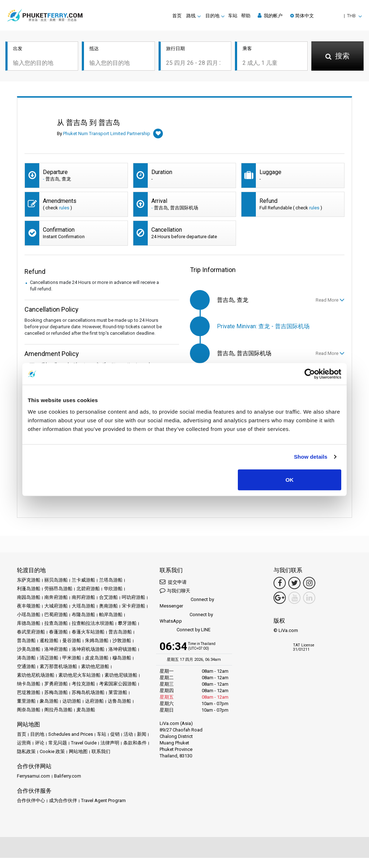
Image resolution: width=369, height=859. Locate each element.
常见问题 (57, 744)
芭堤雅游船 (28, 693)
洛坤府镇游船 (122, 650)
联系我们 (101, 752)
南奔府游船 (56, 598)
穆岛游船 (121, 659)
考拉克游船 (83, 684)
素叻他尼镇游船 (121, 676)
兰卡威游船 (83, 581)
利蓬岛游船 (28, 589)
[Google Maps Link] (280, 599)
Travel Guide (84, 744)
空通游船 (26, 667)
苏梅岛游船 (56, 693)
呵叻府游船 (133, 598)
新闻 (141, 735)
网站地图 (78, 752)
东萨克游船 (28, 581)
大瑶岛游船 (83, 607)
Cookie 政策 (52, 752)
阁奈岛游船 (28, 710)
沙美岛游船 (28, 650)
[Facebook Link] (280, 584)
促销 (115, 735)
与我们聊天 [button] (175, 591)
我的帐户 (270, 15)
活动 (128, 735)
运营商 (24, 744)
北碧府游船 (88, 589)
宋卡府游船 (133, 607)
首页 (177, 15)
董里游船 (26, 702)
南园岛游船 (28, 598)
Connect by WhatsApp (186, 619)
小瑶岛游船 (28, 615)
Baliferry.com (67, 777)
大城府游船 (56, 607)
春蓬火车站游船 (88, 633)
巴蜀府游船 (56, 615)
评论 (39, 744)
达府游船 (94, 702)
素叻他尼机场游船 (35, 676)
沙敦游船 (121, 641)
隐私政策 (26, 752)
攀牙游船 (127, 624)
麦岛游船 (85, 710)
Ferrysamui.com (33, 777)
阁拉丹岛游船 (58, 710)
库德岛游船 (28, 624)
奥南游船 (108, 607)
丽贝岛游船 (56, 581)
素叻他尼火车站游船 (79, 676)
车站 (232, 15)
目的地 (37, 735)
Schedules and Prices (70, 735)
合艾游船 (108, 598)
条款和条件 (135, 744)
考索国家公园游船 (118, 684)
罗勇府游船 (56, 684)
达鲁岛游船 (119, 702)
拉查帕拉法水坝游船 (93, 624)
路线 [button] (191, 15)
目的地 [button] (212, 15)
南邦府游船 (83, 598)
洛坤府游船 (56, 650)
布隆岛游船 (83, 615)
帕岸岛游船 (111, 615)
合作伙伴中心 (31, 801)
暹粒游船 (49, 641)
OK (289, 479)
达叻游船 (71, 702)
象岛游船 (49, 702)
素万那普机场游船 (58, 667)
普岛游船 (26, 641)
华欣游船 (113, 589)
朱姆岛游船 (96, 641)
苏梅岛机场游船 (88, 693)
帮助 (245, 15)
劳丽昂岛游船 (58, 589)
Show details (311, 457)
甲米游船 (71, 659)
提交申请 (173, 583)
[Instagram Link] (309, 584)
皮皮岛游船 (96, 659)
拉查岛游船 (56, 624)
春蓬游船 (58, 633)
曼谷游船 (71, 641)
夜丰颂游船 (28, 607)
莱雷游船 (117, 693)
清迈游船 (49, 659)
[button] (326, 15)
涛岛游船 (26, 659)
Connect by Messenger (187, 604)
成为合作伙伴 (63, 801)
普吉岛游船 (120, 633)
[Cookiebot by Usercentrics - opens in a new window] (309, 374)
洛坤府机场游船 (88, 650)
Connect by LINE (185, 631)
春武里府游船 (31, 633)
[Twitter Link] (294, 584)
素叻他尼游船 (95, 667)
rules (64, 209)
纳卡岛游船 (28, 684)
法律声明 (110, 744)
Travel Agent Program (103, 801)
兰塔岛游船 (111, 581)
